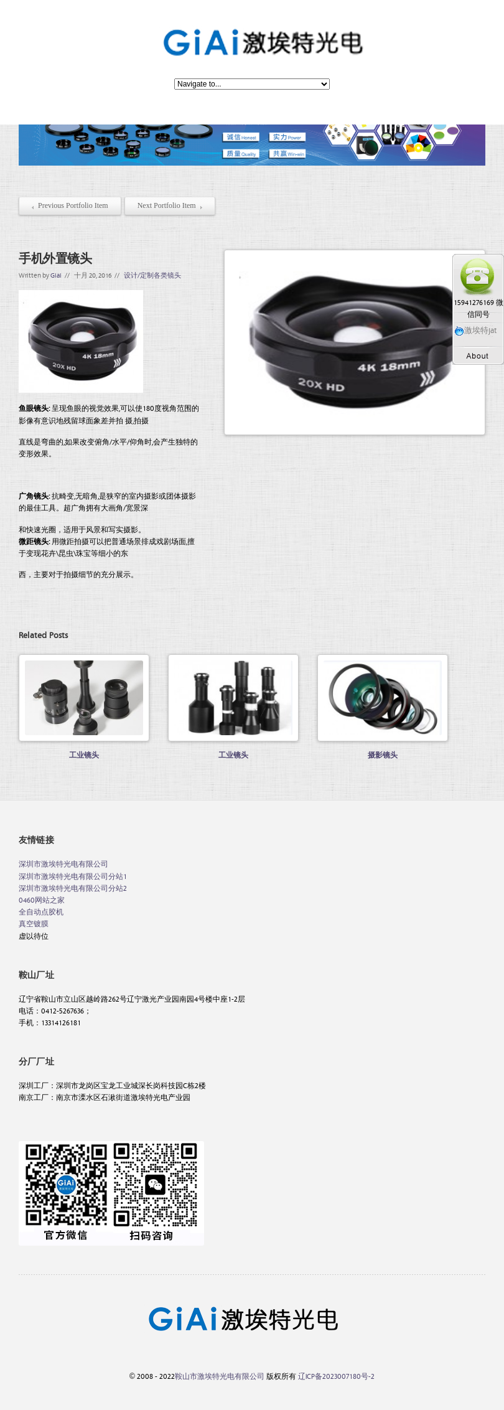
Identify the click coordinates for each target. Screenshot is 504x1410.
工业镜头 (84, 754)
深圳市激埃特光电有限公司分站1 (73, 876)
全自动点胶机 (41, 911)
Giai (56, 275)
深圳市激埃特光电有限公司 (63, 863)
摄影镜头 (383, 754)
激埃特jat (475, 330)
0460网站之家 (42, 900)
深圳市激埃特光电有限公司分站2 (73, 888)
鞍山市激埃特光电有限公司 (219, 1376)
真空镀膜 (34, 923)
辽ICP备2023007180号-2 (336, 1376)
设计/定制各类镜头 (152, 275)
